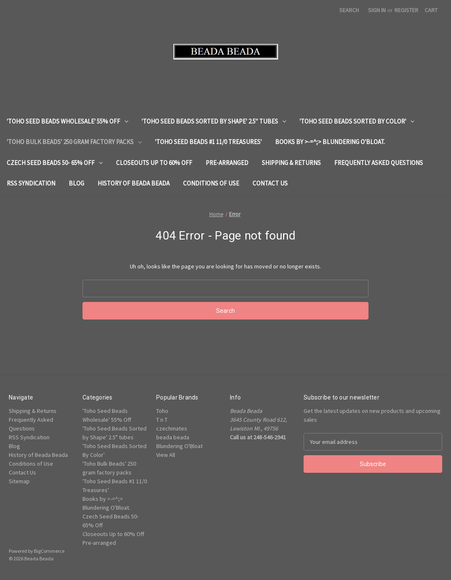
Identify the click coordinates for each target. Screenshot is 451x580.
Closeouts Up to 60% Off (154, 163)
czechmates (171, 428)
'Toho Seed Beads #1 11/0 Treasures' (208, 142)
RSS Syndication (31, 183)
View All (165, 455)
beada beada (172, 437)
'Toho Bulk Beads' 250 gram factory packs (74, 142)
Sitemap (19, 481)
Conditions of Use (211, 183)
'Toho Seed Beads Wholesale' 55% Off (67, 121)
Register (406, 10)
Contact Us (270, 183)
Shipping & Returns (291, 163)
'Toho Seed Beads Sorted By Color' (356, 121)
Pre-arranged (227, 163)
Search (349, 10)
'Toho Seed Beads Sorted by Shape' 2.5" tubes (214, 121)
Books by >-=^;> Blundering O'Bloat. (330, 142)
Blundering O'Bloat (179, 446)
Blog (76, 183)
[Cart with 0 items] (431, 10)
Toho (162, 411)
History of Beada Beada (134, 183)
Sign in (377, 10)
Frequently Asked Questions (378, 163)
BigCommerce (49, 551)
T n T (162, 419)
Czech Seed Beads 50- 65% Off (55, 163)
